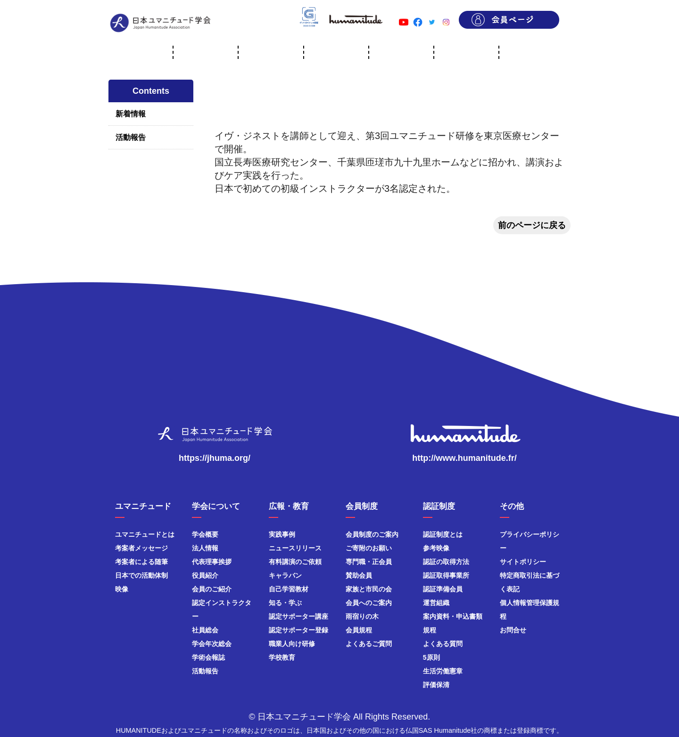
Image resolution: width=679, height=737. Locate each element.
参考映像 (436, 548)
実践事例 (282, 534)
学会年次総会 (212, 643)
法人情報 (205, 548)
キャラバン (285, 575)
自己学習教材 (288, 589)
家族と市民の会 (369, 589)
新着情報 (131, 114)
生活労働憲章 (443, 671)
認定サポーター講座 (298, 616)
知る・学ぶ (285, 602)
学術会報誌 (208, 657)
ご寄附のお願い (369, 548)
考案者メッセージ (141, 548)
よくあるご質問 (369, 643)
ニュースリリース (295, 548)
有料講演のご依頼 (295, 561)
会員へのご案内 (369, 602)
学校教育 (282, 657)
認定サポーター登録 (298, 630)
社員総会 (205, 630)
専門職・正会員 (369, 561)
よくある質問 (443, 643)
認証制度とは (443, 534)
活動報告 (131, 137)
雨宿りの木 (362, 616)
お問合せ (513, 630)
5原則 (431, 657)
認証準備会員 (443, 589)
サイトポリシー (523, 561)
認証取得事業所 (446, 575)
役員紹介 (205, 575)
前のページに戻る (532, 225)
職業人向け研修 (292, 643)
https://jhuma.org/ (214, 458)
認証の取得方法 (446, 561)
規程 (429, 630)
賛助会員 (359, 575)
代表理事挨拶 (212, 561)
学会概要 (205, 534)
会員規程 (359, 630)
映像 (121, 589)
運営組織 (436, 602)
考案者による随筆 (141, 561)
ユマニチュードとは (144, 534)
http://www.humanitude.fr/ (464, 458)
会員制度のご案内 (372, 534)
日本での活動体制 (141, 575)
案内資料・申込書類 (452, 616)
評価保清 (436, 684)
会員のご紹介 (212, 589)
